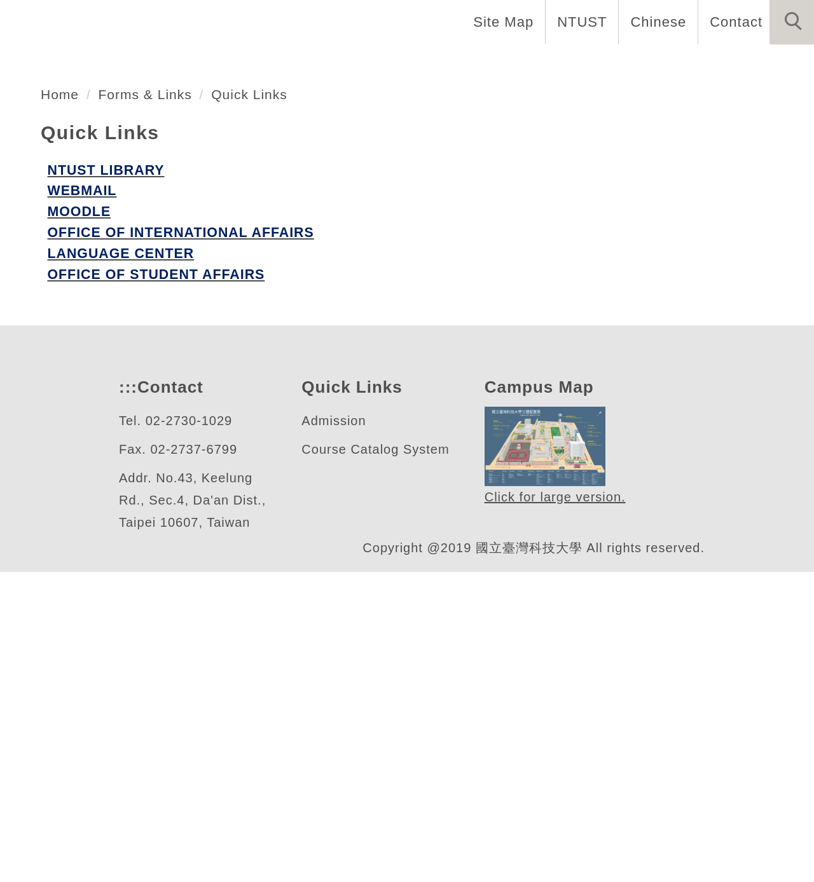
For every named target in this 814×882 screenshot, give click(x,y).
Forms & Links (149, 400)
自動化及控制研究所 (156, 255)
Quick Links (258, 400)
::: (126, 697)
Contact (734, 21)
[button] (791, 22)
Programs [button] (455, 63)
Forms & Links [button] (752, 63)
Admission (336, 731)
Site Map (499, 21)
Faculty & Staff (345, 63)
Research (546, 63)
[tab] (412, 305)
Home (133, 63)
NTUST (578, 21)
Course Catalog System (376, 759)
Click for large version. (556, 807)
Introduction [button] (224, 63)
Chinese (654, 21)
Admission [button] (641, 63)
